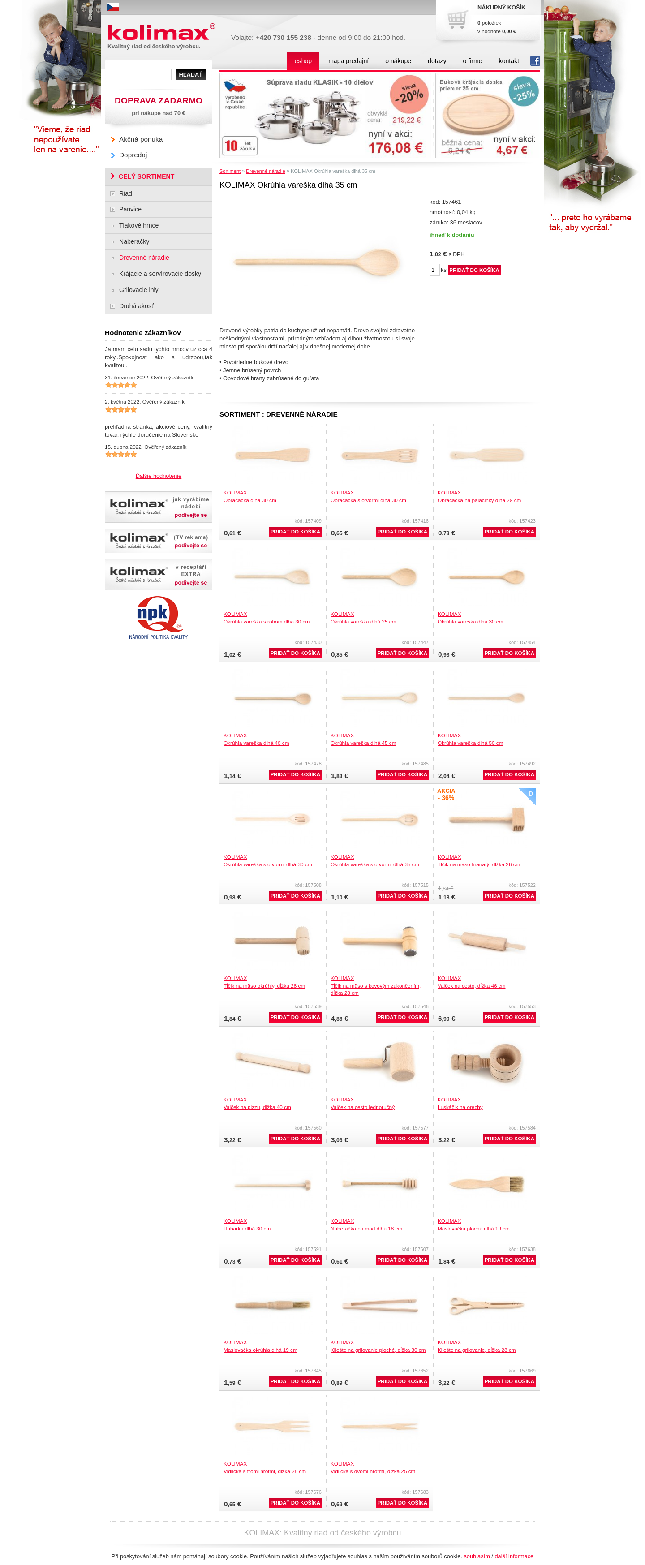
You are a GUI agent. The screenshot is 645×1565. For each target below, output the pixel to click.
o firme (472, 60)
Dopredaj (133, 155)
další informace (513, 1556)
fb (535, 61)
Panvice (130, 209)
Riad (125, 193)
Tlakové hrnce (139, 225)
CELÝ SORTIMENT (146, 176)
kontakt (509, 60)
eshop (303, 60)
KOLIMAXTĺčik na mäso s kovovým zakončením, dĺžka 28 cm (376, 985)
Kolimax (163, 32)
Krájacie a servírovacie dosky (160, 273)
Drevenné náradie (265, 171)
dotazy (437, 60)
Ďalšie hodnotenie (158, 476)
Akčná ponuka (141, 139)
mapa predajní (348, 60)
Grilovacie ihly (139, 289)
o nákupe (398, 60)
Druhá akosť (136, 306)
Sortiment (230, 171)
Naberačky (134, 241)
